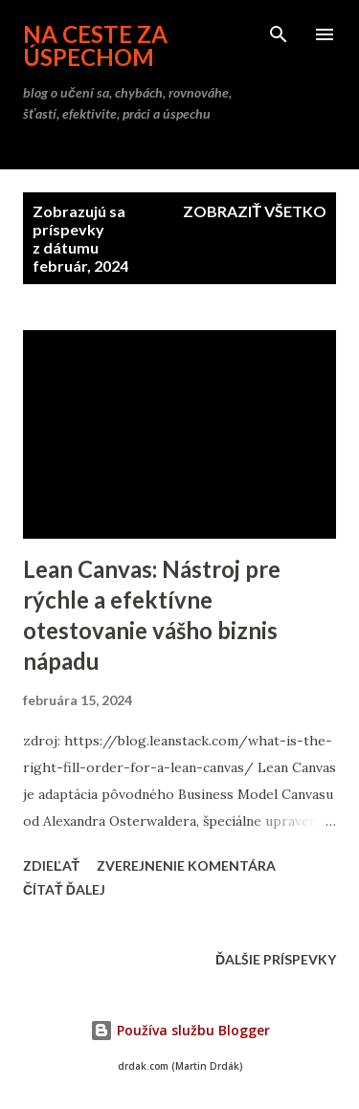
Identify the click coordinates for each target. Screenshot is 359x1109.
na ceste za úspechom (95, 45)
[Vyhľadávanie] (278, 34)
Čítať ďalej (64, 889)
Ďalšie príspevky (275, 959)
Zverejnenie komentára (186, 865)
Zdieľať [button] (51, 865)
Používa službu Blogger (180, 1030)
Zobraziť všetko (254, 211)
